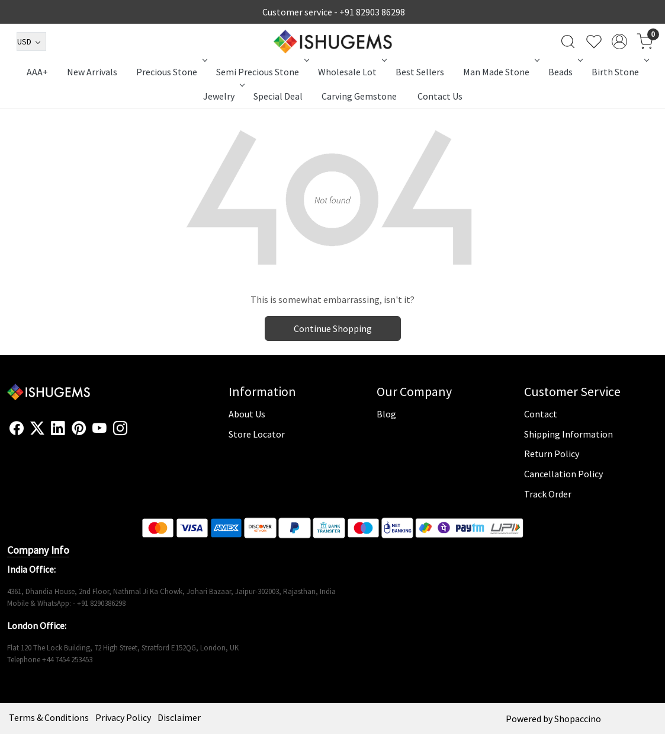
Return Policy (551, 453)
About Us (247, 414)
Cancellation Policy (563, 474)
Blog (386, 414)
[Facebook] (16, 429)
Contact (540, 414)
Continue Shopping (333, 328)
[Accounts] (619, 41)
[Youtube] (99, 429)
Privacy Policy (123, 717)
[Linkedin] (58, 429)
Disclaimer (179, 717)
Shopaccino (577, 719)
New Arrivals (92, 72)
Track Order (547, 494)
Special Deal (278, 96)
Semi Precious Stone (261, 72)
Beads (564, 72)
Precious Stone (170, 72)
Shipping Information (568, 434)
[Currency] (31, 41)
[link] (568, 41)
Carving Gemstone (359, 96)
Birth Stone (619, 72)
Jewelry (222, 96)
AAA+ (37, 72)
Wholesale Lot (351, 72)
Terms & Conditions (49, 717)
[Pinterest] (78, 429)
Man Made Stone (500, 72)
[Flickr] (133, 433)
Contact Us (439, 96)
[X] (37, 429)
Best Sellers (420, 72)
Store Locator (257, 434)
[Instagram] (120, 429)
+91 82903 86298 (372, 12)
